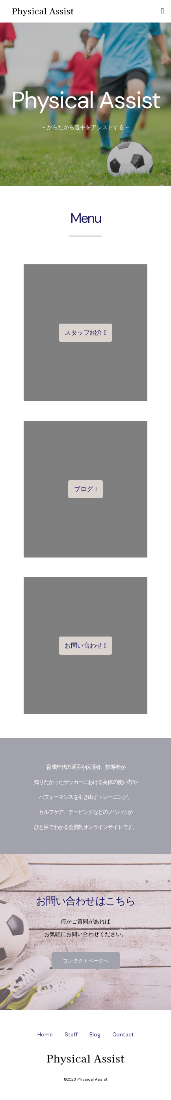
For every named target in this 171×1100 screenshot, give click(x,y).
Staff (71, 1034)
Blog (94, 1034)
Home (45, 1034)
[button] (86, 333)
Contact (123, 1034)
